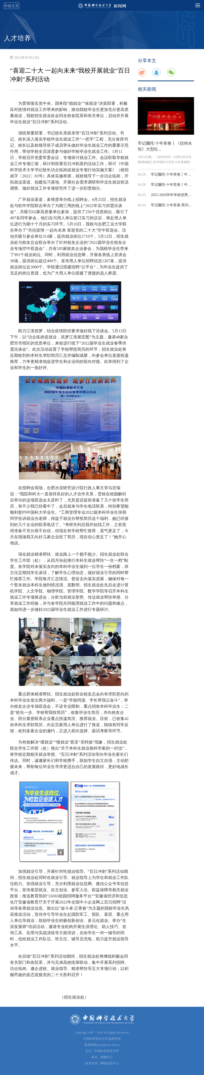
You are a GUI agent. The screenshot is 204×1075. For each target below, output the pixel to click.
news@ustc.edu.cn (108, 1045)
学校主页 (11, 6)
